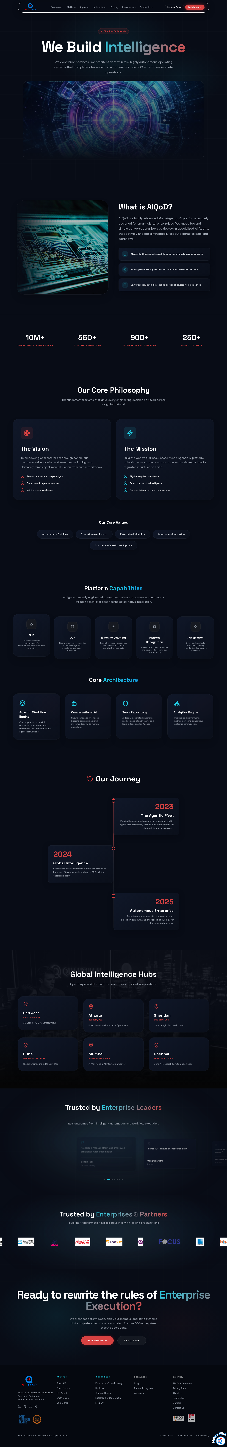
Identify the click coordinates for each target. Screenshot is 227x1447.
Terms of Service (184, 1435)
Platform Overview (182, 1383)
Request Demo (174, 7)
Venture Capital (103, 1393)
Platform (71, 7)
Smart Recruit (63, 1388)
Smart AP (61, 1383)
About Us (177, 1393)
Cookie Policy (202, 1435)
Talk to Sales (132, 1343)
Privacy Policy (166, 1435)
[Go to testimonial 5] (117, 1179)
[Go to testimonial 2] (108, 1179)
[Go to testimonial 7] (122, 1179)
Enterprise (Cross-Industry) (109, 1383)
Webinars (139, 1393)
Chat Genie (62, 1402)
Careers (177, 1403)
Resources (129, 7)
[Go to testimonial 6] (119, 1179)
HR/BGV (99, 1402)
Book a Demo (97, 1343)
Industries (100, 7)
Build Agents (194, 7)
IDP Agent (62, 1393)
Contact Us (146, 7)
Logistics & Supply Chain (108, 1398)
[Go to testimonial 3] (112, 1179)
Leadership (179, 1398)
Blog (136, 1383)
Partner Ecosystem (143, 1388)
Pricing (114, 7)
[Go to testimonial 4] (114, 1179)
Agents (85, 7)
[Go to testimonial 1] (104, 1179)
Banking (99, 1388)
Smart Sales (63, 1398)
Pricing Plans (179, 1388)
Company (56, 7)
